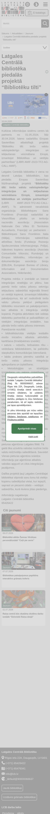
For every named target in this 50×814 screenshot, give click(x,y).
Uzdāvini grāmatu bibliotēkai (19, 797)
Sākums (5, 33)
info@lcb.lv (12, 774)
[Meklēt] (24, 23)
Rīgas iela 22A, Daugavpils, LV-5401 (26, 757)
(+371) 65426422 (16, 763)
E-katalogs (36, 13)
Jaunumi (29, 33)
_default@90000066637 (20, 779)
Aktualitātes (17, 33)
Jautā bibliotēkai (12, 788)
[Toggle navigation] (45, 4)
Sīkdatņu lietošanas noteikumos (23, 417)
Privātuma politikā (15, 420)
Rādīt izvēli (33, 437)
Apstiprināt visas (27, 428)
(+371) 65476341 (16, 768)
